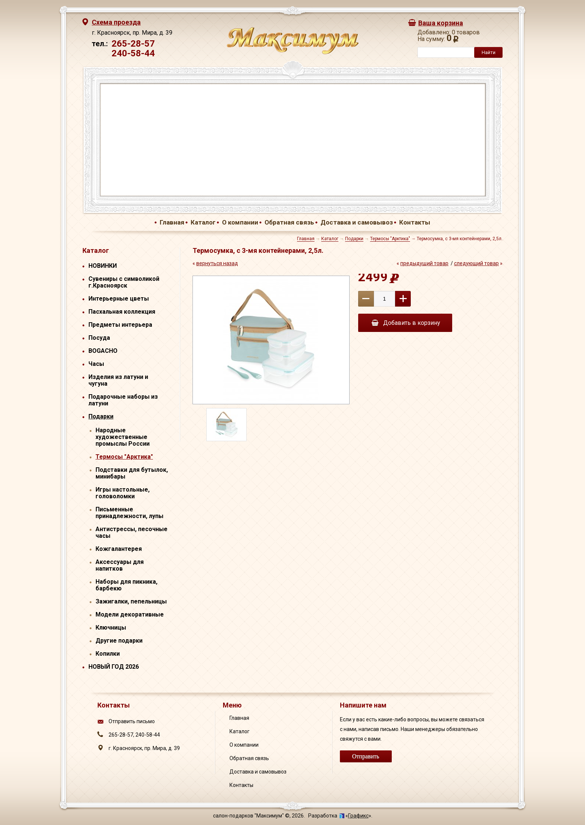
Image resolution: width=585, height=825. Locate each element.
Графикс (358, 816)
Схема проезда (116, 22)
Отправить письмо (132, 721)
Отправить (365, 756)
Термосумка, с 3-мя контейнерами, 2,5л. (460, 238)
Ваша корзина (440, 23)
